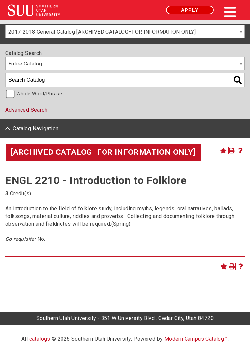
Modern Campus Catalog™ (196, 339)
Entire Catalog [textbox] (25, 64)
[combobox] (125, 31)
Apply (190, 10)
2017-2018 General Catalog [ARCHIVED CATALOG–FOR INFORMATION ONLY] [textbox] (102, 32)
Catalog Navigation (35, 128)
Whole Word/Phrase (39, 94)
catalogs (39, 339)
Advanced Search (26, 110)
